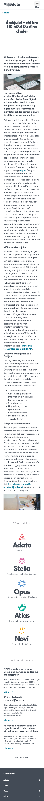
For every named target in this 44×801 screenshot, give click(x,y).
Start (6, 13)
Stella (5, 785)
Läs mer (7, 692)
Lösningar (9, 773)
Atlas (5, 796)
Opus (23, 170)
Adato (6, 780)
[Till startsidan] (12, 5)
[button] (37, 3)
